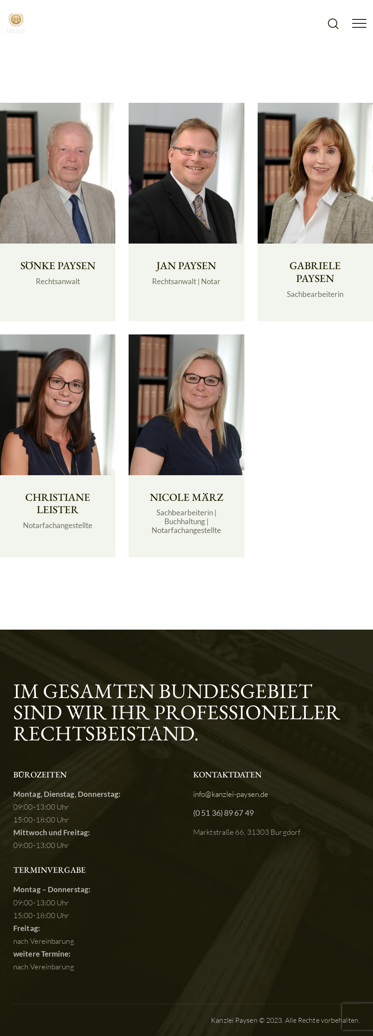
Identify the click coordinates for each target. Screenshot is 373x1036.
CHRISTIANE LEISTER (57, 504)
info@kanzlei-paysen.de (230, 794)
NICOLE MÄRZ (186, 497)
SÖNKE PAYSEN (57, 265)
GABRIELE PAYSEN (315, 272)
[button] (359, 22)
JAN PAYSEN (186, 265)
